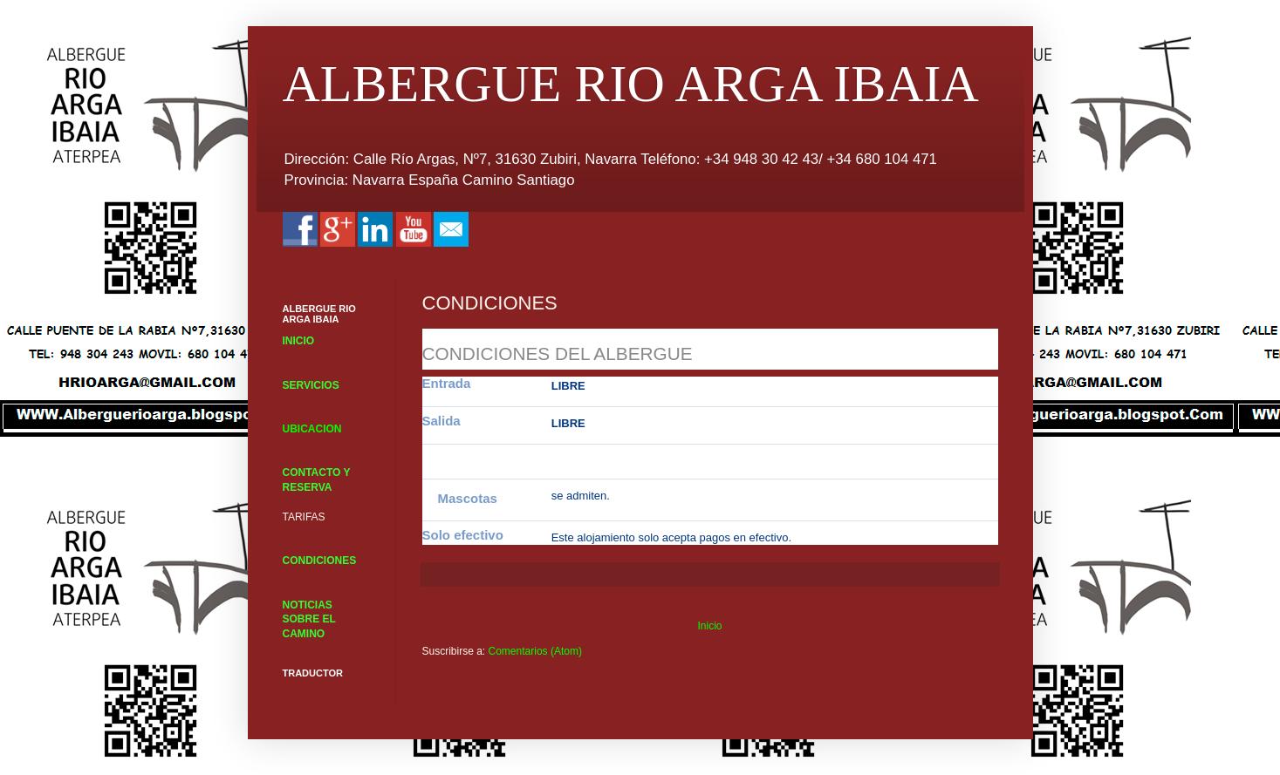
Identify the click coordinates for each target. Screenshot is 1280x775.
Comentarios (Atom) (535, 651)
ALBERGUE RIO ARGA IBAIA (631, 83)
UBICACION (312, 429)
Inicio (709, 626)
